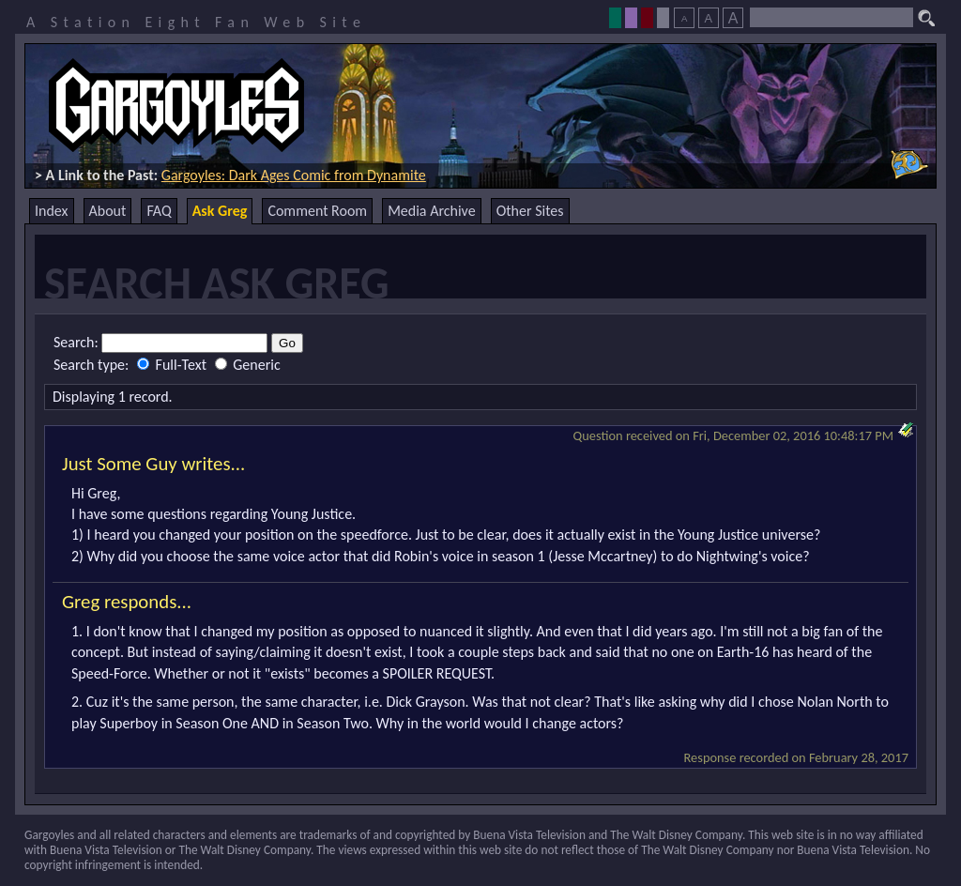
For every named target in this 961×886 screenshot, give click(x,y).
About (108, 211)
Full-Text (173, 365)
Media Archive (431, 211)
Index (52, 211)
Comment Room (317, 211)
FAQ (158, 211)
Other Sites (530, 211)
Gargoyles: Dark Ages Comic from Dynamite (293, 175)
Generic (248, 365)
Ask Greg (220, 211)
